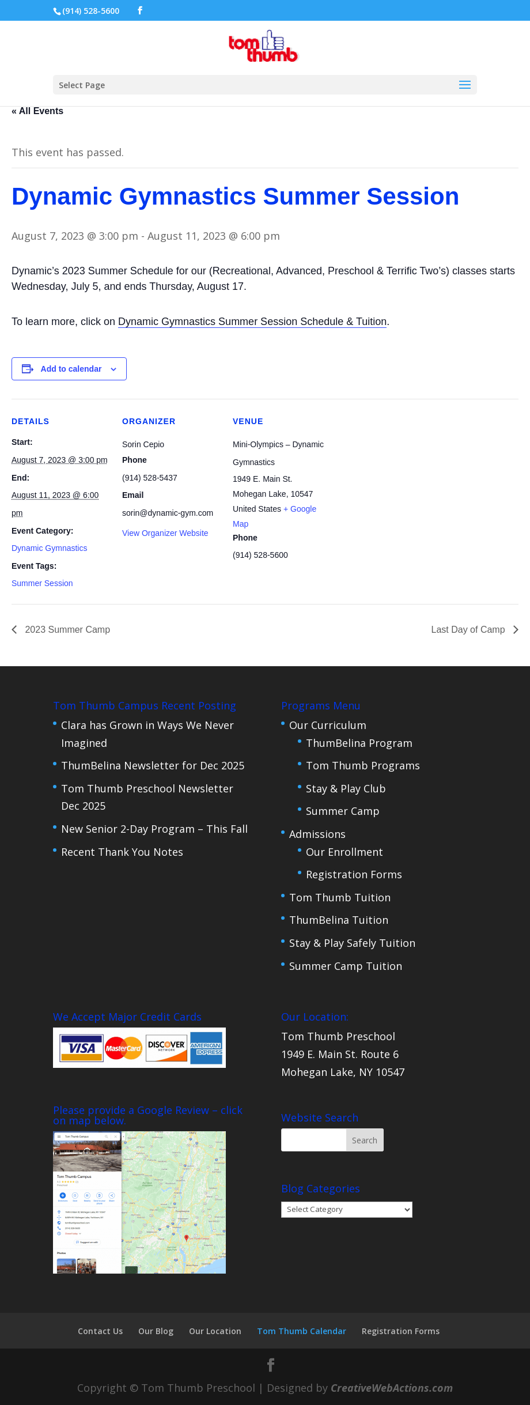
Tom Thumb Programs (363, 765)
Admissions (317, 834)
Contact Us (100, 1330)
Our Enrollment (344, 852)
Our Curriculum (327, 725)
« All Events (37, 111)
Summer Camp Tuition (345, 966)
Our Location (215, 1330)
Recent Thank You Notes (122, 852)
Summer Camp (343, 811)
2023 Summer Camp (66, 629)
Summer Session (42, 583)
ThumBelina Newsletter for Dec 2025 (152, 765)
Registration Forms (354, 874)
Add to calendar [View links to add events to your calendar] (71, 368)
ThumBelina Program (359, 743)
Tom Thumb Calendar (301, 1330)
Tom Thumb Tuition (340, 897)
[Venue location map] (404, 478)
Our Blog (155, 1330)
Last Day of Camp (469, 629)
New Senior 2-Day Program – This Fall (154, 829)
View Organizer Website (165, 533)
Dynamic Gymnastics (49, 548)
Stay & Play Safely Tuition (352, 943)
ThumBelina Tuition (338, 920)
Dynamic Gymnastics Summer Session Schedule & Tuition (252, 321)
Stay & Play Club (346, 788)
